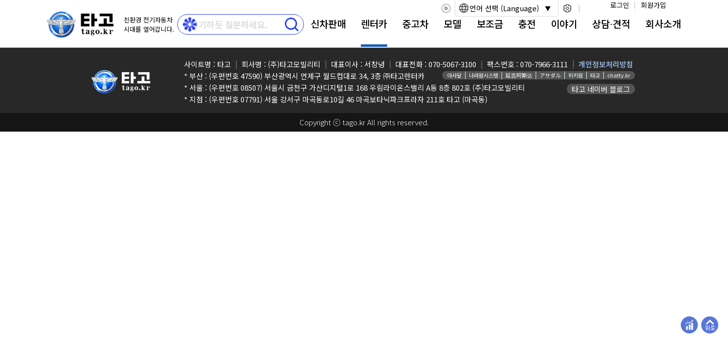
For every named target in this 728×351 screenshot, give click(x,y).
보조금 (490, 24)
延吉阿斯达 (518, 75)
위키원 (575, 75)
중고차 (415, 24)
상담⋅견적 (611, 24)
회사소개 (663, 24)
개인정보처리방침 (606, 64)
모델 (452, 24)
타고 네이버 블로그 (601, 89)
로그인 (619, 5)
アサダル (550, 75)
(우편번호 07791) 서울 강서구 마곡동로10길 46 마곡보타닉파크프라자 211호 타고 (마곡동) (348, 99)
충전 (527, 24)
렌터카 (374, 24)
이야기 (564, 24)
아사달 (454, 75)
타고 (595, 75)
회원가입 (653, 5)
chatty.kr (618, 75)
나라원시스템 (483, 75)
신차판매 (328, 24)
